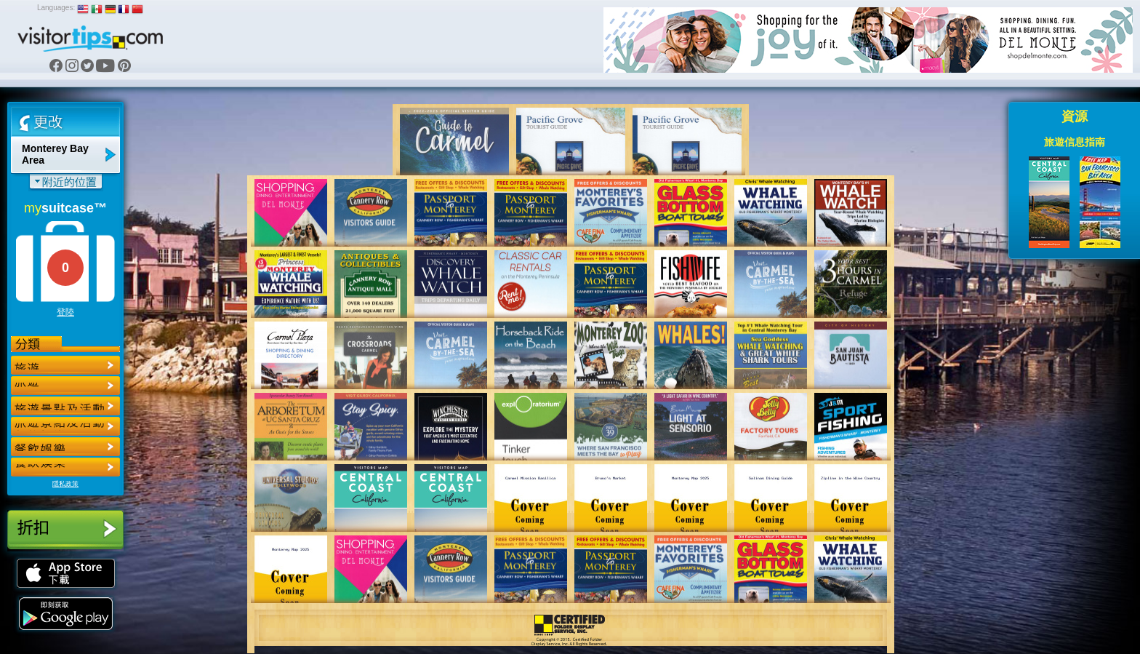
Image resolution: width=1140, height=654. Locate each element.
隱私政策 (65, 483)
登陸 (65, 312)
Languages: (56, 8)
